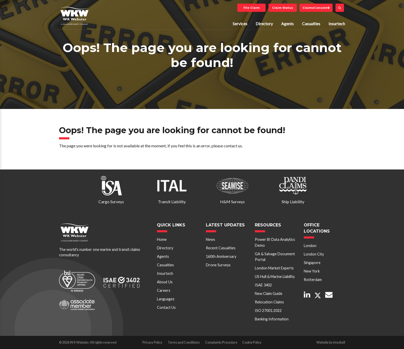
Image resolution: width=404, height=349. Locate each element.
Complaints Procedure (221, 342)
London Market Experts (274, 268)
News (210, 239)
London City (314, 254)
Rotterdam (313, 279)
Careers (163, 290)
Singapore (312, 262)
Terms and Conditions (184, 342)
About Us (165, 282)
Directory (264, 23)
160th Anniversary (221, 256)
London (310, 245)
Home (162, 239)
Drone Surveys (218, 265)
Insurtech (337, 23)
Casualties (311, 23)
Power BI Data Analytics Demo (275, 242)
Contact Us (166, 307)
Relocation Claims (269, 302)
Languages (165, 299)
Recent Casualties (220, 248)
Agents (287, 23)
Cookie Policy (252, 342)
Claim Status (282, 8)
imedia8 (339, 342)
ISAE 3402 (263, 285)
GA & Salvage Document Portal (275, 257)
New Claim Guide (268, 293)
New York (312, 271)
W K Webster (74, 15)
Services (240, 23)
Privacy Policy (152, 342)
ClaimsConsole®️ (316, 8)
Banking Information (272, 319)
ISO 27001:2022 (268, 310)
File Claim (251, 8)
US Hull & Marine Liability (275, 276)
